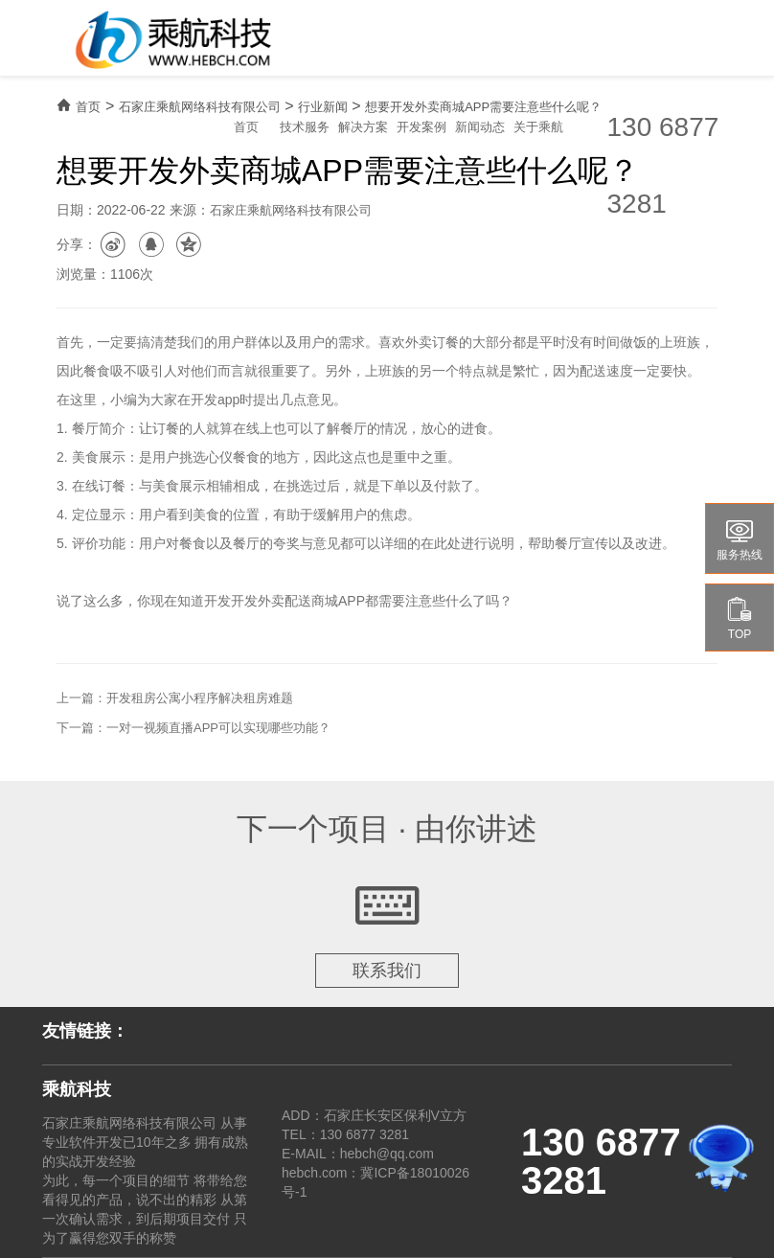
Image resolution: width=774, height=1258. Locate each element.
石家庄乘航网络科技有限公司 (200, 107)
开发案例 (421, 127)
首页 (246, 127)
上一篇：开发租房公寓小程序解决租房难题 (175, 698)
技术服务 (305, 127)
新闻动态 (480, 127)
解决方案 (363, 127)
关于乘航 (538, 127)
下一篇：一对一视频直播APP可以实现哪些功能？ (193, 727)
